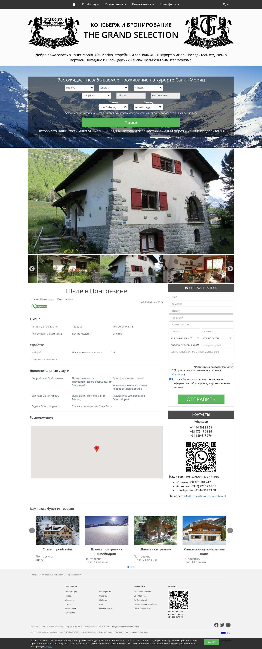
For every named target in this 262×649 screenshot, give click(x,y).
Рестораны (70, 613)
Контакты (144, 632)
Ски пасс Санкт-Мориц (45, 395)
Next (230, 269)
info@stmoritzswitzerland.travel (205, 496)
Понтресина (65, 299)
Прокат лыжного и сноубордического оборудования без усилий (92, 381)
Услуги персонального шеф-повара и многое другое (130, 386)
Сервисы (103, 596)
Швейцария (48, 299)
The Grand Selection (143, 592)
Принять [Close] (211, 642)
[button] (96, 449)
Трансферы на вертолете (128, 378)
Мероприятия (105, 592)
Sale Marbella (140, 596)
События (103, 600)
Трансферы (169, 4)
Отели (68, 604)
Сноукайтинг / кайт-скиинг (48, 378)
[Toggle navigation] (225, 4)
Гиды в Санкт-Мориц (44, 406)
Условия (178, 374)
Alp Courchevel (140, 600)
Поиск (131, 122)
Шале (34, 299)
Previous (32, 269)
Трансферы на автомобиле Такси (92, 406)
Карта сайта (107, 632)
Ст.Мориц (90, 4)
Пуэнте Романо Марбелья (145, 604)
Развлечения (143, 4)
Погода (68, 596)
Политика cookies (122, 632)
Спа (101, 604)
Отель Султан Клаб (142, 608)
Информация (71, 592)
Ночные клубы (105, 608)
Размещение (115, 4)
